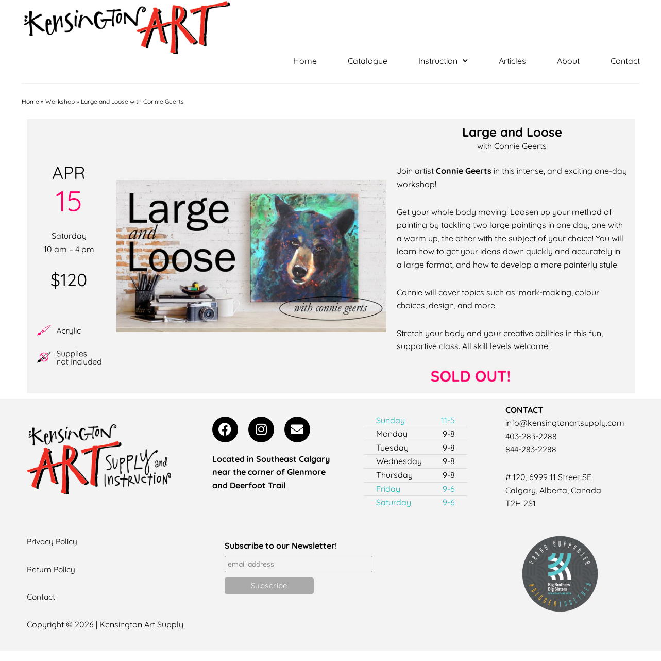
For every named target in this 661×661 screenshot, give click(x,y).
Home (305, 61)
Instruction (443, 61)
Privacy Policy (53, 541)
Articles (512, 61)
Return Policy (52, 569)
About (568, 61)
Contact (625, 61)
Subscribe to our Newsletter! (281, 545)
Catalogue (367, 61)
